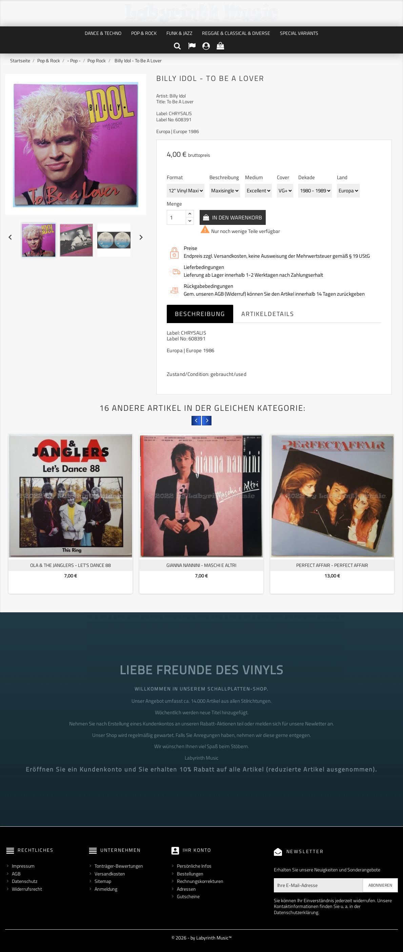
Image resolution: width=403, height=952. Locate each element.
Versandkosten (110, 873)
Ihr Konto (197, 849)
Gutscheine (188, 896)
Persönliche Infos (194, 865)
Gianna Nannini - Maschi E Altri (201, 565)
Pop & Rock (144, 33)
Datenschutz (24, 881)
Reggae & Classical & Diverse (236, 33)
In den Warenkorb (237, 217)
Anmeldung (106, 888)
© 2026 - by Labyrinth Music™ (201, 937)
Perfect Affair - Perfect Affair (332, 565)
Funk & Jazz (179, 33)
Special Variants (299, 33)
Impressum (23, 865)
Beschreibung (200, 313)
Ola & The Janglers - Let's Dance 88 (70, 565)
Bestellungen (190, 873)
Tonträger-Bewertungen (119, 865)
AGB (16, 873)
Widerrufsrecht (27, 888)
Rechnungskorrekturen (200, 881)
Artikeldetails (267, 313)
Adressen (186, 888)
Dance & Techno (103, 33)
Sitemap (103, 881)
